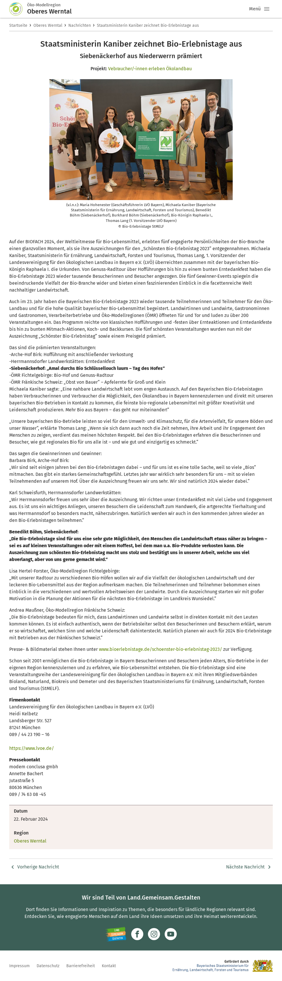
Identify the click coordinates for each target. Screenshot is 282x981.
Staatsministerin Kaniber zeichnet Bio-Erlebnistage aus (148, 25)
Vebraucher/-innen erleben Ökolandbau (150, 68)
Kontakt (109, 965)
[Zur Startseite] (18, 9)
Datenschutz (48, 965)
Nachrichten (79, 25)
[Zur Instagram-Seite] (154, 934)
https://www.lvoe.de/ (31, 748)
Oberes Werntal (47, 25)
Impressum (19, 965)
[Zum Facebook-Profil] (137, 934)
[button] (267, 9)
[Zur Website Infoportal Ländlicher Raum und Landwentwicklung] (115, 934)
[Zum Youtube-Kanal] (171, 934)
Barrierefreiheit (80, 965)
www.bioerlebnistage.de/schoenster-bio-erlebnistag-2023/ (160, 649)
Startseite (18, 25)
